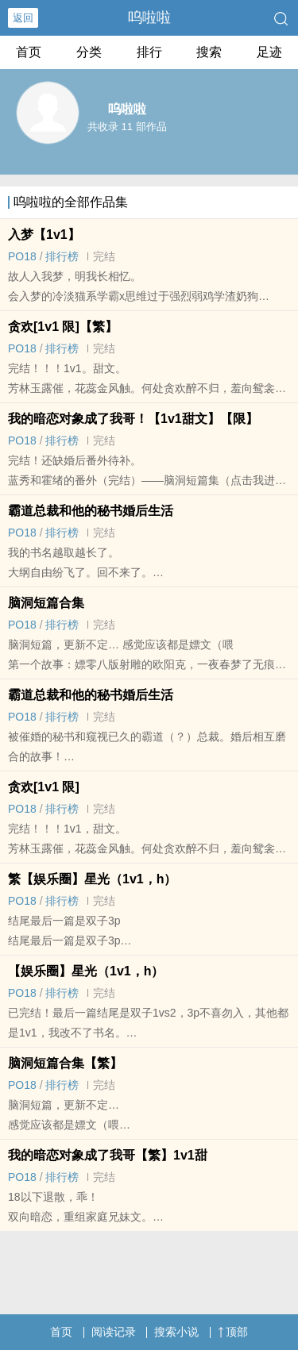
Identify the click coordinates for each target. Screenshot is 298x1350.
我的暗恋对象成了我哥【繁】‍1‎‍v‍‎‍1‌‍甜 (107, 1155)
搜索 (209, 52)
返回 (23, 18)
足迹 (269, 52)
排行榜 (62, 256)
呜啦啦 (149, 17)
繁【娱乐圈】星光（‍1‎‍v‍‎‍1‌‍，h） (92, 879)
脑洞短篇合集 (46, 603)
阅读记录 (113, 1331)
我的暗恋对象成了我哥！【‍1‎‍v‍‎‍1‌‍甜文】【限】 (133, 418)
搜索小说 (176, 1331)
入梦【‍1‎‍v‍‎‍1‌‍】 (44, 234)
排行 (149, 52)
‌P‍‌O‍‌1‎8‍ (22, 256)
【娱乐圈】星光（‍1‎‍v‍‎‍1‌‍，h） (86, 971)
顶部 (233, 1331)
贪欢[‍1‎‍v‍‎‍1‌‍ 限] (43, 787)
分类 (89, 52)
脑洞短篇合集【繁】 (65, 1063)
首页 (28, 52)
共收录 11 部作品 (127, 127)
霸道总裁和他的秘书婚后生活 (90, 510)
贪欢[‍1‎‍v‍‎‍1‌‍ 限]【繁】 (63, 326)
